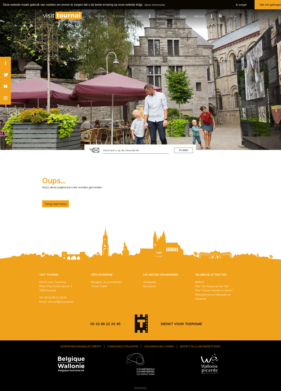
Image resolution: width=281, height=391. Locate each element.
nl (233, 16)
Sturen (183, 150)
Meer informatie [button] (154, 5)
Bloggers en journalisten (106, 281)
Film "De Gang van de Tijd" (212, 286)
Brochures (149, 286)
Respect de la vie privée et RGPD (200, 346)
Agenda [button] (180, 16)
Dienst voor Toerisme (181, 324)
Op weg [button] (137, 16)
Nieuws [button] (199, 16)
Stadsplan (149, 281)
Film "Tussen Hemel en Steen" (214, 290)
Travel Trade (99, 286)
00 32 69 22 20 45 (55, 297)
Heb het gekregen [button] (270, 4)
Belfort (199, 281)
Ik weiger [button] (241, 4)
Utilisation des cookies (159, 346)
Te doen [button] (118, 16)
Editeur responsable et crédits (81, 346)
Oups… (54, 180)
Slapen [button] (162, 16)
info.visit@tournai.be (60, 301)
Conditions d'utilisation (122, 346)
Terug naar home (55, 204)
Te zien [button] (100, 16)
